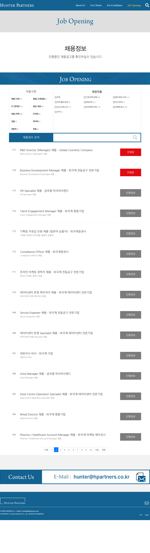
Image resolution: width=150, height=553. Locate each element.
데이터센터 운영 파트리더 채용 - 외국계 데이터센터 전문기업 (56, 292)
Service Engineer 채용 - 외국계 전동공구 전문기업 (49, 312)
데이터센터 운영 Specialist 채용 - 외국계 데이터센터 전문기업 (56, 333)
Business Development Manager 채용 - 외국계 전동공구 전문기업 (59, 170)
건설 (14, 121)
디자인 (36, 114)
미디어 (36, 121)
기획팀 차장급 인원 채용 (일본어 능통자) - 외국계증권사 (53, 231)
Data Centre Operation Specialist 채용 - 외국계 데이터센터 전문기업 (61, 394)
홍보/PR (91, 102)
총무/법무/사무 (122, 97)
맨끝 (104, 449)
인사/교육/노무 (64, 107)
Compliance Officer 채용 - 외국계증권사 (44, 251)
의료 (36, 129)
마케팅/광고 (121, 107)
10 (92, 449)
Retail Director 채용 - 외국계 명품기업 (43, 414)
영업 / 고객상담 (40, 99)
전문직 (15, 129)
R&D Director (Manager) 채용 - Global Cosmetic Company (56, 150)
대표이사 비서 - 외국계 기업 (36, 353)
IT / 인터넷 (16, 106)
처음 (46, 449)
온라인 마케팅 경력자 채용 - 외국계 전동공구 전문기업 (52, 272)
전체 (58, 97)
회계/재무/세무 (93, 107)
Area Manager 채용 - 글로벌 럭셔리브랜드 (45, 373)
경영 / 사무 (16, 99)
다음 (97, 449)
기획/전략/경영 (93, 97)
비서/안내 (120, 102)
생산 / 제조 (38, 106)
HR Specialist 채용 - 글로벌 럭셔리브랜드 (44, 190)
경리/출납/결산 (63, 102)
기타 (59, 111)
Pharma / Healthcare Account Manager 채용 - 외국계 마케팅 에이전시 (63, 434)
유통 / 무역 (17, 114)
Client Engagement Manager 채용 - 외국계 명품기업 (52, 211)
